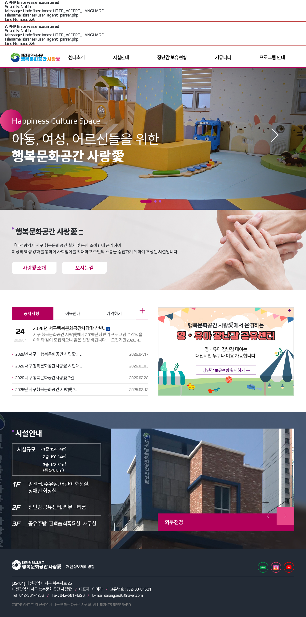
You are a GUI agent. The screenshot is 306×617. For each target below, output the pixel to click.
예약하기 (114, 313)
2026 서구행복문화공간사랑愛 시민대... (48, 365)
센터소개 (76, 57)
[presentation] (268, 516)
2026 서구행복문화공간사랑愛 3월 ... (46, 377)
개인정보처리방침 (80, 566)
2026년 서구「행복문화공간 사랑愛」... (48, 354)
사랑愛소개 (34, 268)
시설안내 (121, 57)
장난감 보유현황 (172, 57)
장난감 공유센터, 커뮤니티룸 (57, 507)
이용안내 (73, 313)
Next (276, 135)
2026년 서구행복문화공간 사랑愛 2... (46, 389)
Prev (29, 135)
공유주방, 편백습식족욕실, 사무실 (62, 524)
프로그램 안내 (272, 57)
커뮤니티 (223, 57)
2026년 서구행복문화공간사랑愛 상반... (71, 328)
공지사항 (31, 313)
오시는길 (84, 268)
